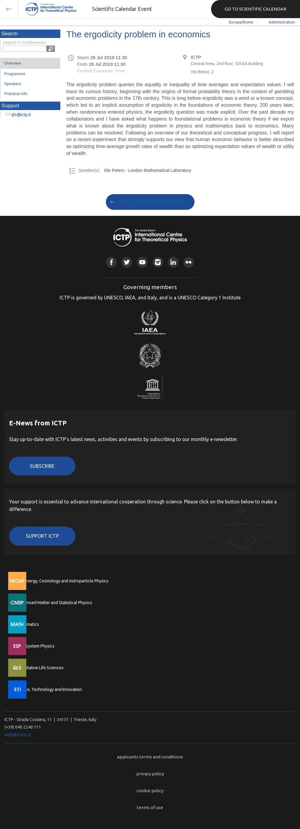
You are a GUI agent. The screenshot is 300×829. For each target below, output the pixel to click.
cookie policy (150, 790)
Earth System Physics (35, 646)
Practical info (15, 93)
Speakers (12, 83)
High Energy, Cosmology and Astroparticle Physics (62, 580)
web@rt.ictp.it (18, 734)
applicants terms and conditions (150, 756)
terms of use (150, 807)
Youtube (142, 262)
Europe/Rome (241, 22)
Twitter (127, 262)
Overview (12, 63)
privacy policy (150, 773)
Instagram (158, 262)
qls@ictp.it (21, 114)
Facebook (111, 262)
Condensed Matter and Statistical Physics (53, 602)
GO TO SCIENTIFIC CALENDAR (255, 8)
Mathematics (27, 624)
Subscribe (42, 466)
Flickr (188, 262)
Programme (14, 73)
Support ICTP (42, 536)
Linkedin (173, 262)
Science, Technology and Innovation (48, 689)
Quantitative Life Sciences (39, 667)
